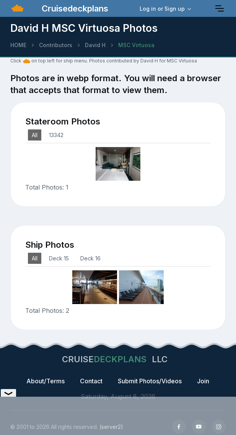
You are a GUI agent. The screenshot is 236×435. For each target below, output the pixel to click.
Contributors (55, 45)
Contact (91, 381)
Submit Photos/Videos (150, 381)
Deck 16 (90, 258)
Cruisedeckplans (73, 8)
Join (203, 381)
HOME (18, 45)
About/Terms (45, 381)
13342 (56, 135)
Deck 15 (59, 258)
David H (95, 45)
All (34, 135)
